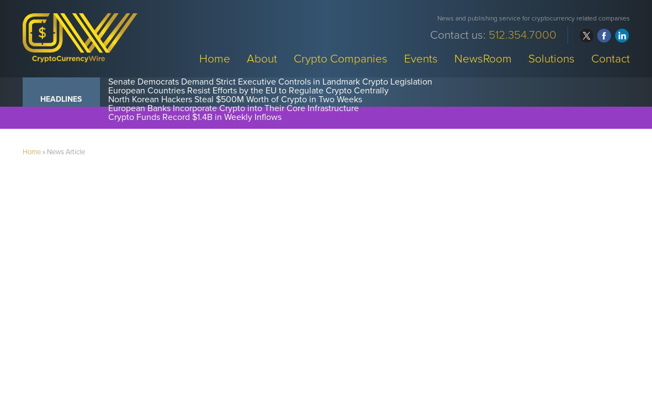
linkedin (622, 36)
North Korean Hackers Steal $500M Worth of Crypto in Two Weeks (235, 99)
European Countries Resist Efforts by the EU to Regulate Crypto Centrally (248, 90)
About (262, 58)
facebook (604, 36)
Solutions (551, 58)
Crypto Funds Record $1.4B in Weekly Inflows (195, 117)
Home (214, 58)
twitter (586, 36)
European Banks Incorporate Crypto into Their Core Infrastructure (233, 108)
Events (421, 58)
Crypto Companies (341, 58)
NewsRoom (483, 58)
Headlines (61, 99)
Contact (610, 58)
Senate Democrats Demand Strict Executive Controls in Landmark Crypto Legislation (270, 81)
